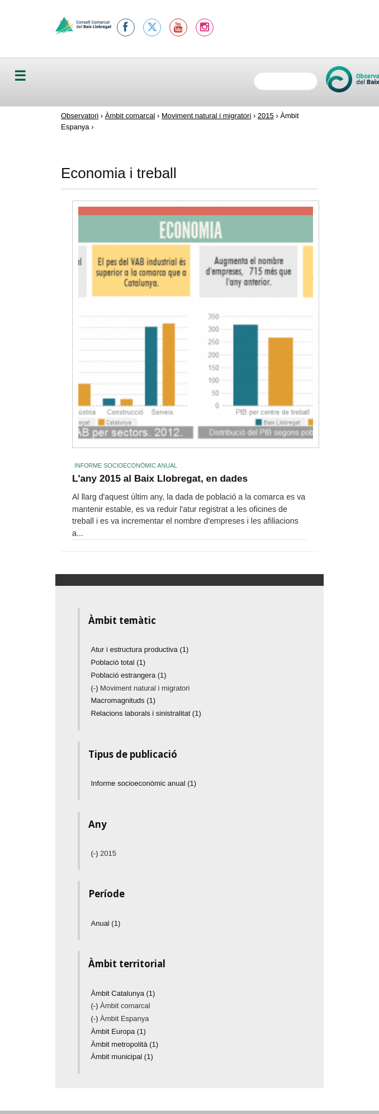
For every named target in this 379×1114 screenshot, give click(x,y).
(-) (96, 688)
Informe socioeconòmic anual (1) (144, 783)
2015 (266, 115)
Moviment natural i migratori (206, 115)
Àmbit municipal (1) (122, 1056)
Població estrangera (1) (129, 675)
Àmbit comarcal (130, 115)
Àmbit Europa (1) (118, 1031)
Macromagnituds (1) (123, 700)
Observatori (79, 115)
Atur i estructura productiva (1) (140, 649)
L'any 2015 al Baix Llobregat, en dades (160, 478)
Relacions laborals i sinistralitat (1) (146, 713)
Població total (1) (118, 662)
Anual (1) (106, 923)
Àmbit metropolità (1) (125, 1044)
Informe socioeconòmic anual (125, 465)
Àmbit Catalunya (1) (123, 993)
